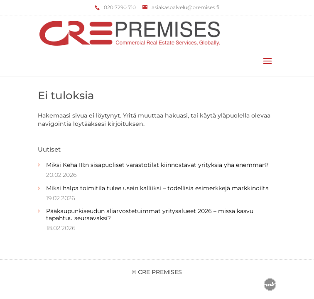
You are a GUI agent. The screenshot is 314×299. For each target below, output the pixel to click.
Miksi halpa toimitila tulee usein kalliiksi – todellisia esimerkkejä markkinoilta (157, 188)
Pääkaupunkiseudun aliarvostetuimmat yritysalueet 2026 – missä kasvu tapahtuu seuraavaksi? (149, 214)
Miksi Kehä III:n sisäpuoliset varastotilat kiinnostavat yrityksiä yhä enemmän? (157, 165)
